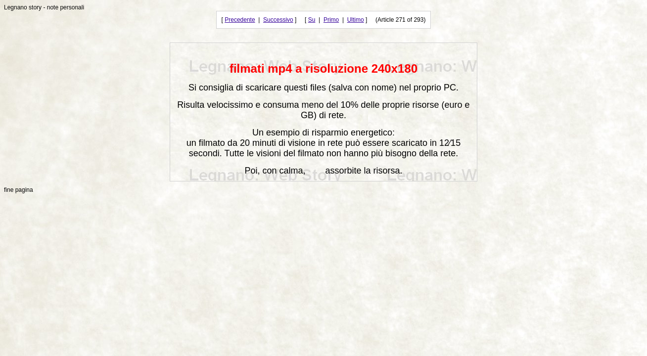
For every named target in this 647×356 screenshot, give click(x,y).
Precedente (240, 19)
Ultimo (355, 19)
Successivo (278, 19)
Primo (331, 19)
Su (312, 19)
